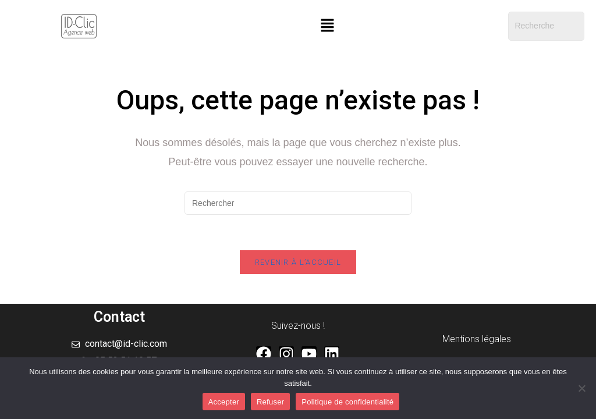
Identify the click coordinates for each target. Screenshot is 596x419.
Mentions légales (476, 339)
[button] (327, 26)
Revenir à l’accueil (298, 262)
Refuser (270, 401)
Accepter (223, 401)
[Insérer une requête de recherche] (298, 203)
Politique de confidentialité (347, 401)
